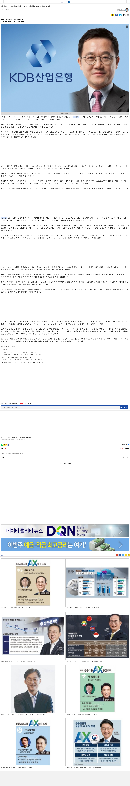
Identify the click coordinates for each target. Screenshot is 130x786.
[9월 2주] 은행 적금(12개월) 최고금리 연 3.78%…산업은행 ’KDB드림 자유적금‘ (23, 362)
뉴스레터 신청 (123, 407)
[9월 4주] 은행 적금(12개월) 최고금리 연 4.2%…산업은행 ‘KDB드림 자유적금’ (22, 354)
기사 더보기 (10, 499)
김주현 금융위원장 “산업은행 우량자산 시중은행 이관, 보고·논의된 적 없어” (22, 359)
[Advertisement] (65, 152)
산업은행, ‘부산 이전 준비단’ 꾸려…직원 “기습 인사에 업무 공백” (19, 352)
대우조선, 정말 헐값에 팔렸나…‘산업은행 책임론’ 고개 (17, 357)
